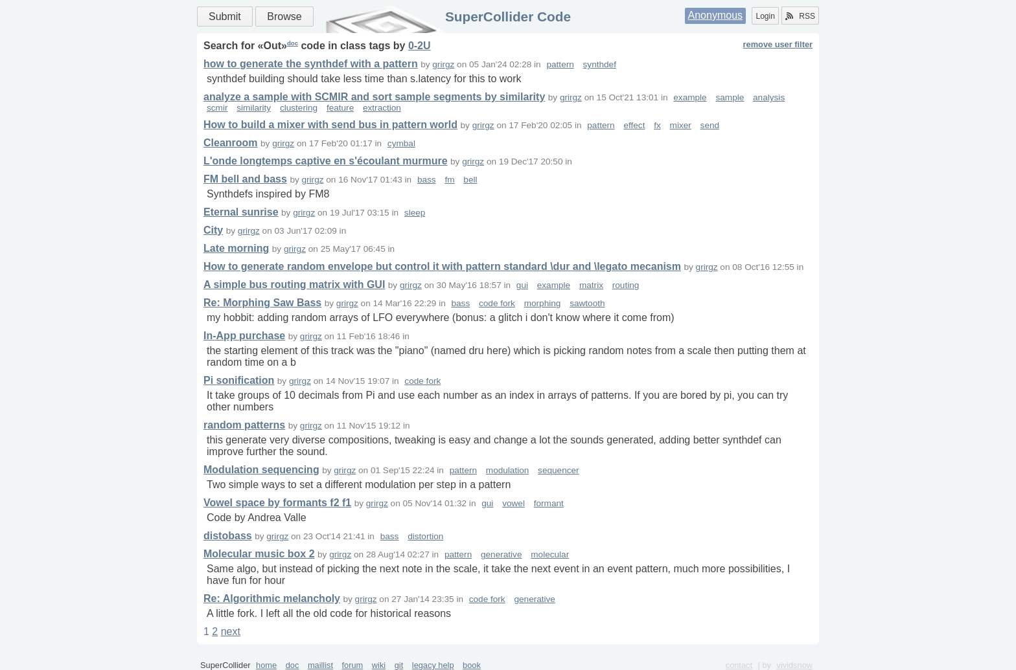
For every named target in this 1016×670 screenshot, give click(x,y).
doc (292, 43)
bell (470, 179)
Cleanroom (230, 142)
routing (626, 285)
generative (501, 554)
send (709, 125)
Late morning (236, 248)
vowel (513, 503)
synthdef (599, 64)
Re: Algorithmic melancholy (271, 598)
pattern (559, 64)
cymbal (401, 143)
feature (340, 108)
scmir (217, 108)
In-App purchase (244, 335)
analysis (769, 97)
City (213, 230)
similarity (254, 108)
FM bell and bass (245, 178)
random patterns (244, 424)
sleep (415, 213)
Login (765, 16)
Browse (284, 16)
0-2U (419, 45)
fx (657, 125)
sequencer (558, 470)
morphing (542, 303)
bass (426, 179)
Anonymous (715, 15)
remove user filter (778, 44)
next (230, 631)
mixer (680, 125)
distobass (227, 535)
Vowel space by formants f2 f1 (277, 502)
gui (522, 285)
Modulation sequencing (261, 469)
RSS (800, 16)
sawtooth (587, 303)
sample (729, 97)
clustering (299, 108)
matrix (591, 285)
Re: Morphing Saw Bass (262, 302)
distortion (425, 536)
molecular (550, 554)
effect (634, 125)
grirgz (443, 64)
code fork (497, 303)
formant (549, 503)
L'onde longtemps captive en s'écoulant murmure (325, 160)
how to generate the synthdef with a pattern (310, 63)
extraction (382, 108)
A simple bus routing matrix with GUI (294, 284)
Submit (225, 16)
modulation (507, 470)
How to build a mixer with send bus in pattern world (330, 124)
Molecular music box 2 (259, 553)
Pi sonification (238, 380)
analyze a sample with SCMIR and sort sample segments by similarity (374, 96)
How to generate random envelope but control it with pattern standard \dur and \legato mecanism (442, 266)
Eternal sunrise (241, 212)
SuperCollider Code (508, 16)
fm (449, 179)
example (689, 97)
